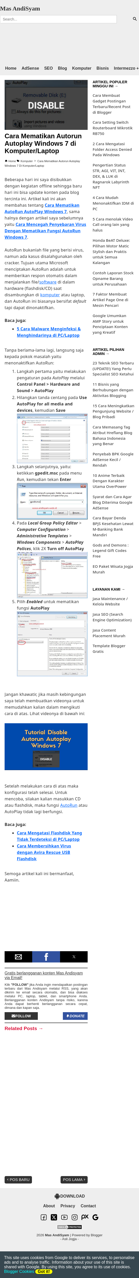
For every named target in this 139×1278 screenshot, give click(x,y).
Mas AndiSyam (20, 8)
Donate (75, 1016)
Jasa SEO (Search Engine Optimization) (112, 617)
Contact (88, 1206)
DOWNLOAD (69, 1196)
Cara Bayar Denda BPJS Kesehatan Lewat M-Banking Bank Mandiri (112, 526)
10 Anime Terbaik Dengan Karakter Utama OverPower (109, 481)
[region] (64, 42)
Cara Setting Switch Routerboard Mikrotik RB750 (112, 128)
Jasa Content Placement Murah (108, 632)
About (49, 1206)
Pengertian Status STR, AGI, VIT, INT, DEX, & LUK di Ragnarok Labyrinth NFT (110, 176)
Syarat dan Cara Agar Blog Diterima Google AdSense (112, 502)
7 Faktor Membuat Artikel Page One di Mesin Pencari (110, 299)
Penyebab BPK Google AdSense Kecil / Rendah (112, 459)
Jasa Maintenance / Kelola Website (110, 601)
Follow (21, 1016)
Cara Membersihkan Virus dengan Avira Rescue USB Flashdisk (44, 852)
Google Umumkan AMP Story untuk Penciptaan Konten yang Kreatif (110, 324)
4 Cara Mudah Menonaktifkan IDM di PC (113, 203)
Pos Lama (74, 1179)
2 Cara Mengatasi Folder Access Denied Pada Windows (112, 149)
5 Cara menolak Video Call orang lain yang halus (112, 224)
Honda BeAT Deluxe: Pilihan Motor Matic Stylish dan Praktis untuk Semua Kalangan (111, 251)
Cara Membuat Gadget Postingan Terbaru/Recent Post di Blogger (111, 103)
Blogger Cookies (19, 1271)
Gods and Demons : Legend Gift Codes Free (110, 550)
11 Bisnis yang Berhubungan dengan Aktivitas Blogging (112, 390)
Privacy (68, 1206)
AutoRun (68, 805)
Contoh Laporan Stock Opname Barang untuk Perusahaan (112, 278)
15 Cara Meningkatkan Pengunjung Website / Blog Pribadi (113, 411)
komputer (50, 295)
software (47, 282)
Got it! (44, 1271)
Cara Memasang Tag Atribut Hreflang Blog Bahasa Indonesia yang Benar (112, 435)
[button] (18, 956)
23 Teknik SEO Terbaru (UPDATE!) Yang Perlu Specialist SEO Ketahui (113, 368)
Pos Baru (18, 1179)
